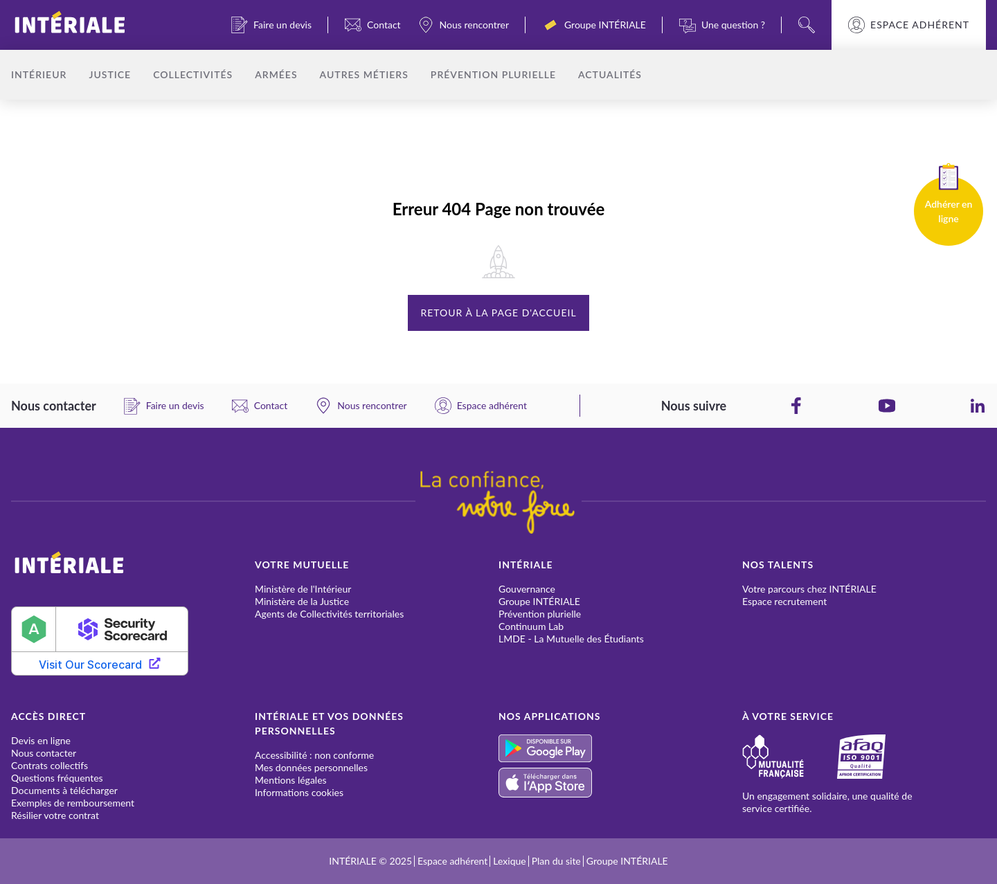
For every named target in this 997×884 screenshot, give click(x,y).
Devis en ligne (41, 740)
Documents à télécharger (64, 790)
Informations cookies (299, 792)
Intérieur (38, 74)
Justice (110, 74)
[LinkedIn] (977, 405)
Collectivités (193, 74)
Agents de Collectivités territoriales (329, 614)
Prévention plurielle (493, 74)
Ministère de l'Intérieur (303, 589)
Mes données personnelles (311, 767)
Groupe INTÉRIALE (539, 601)
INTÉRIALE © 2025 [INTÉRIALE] (370, 861)
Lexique (509, 861)
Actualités (610, 74)
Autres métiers (364, 74)
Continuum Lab (531, 626)
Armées (276, 74)
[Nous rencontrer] (463, 25)
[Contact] (373, 25)
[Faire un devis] (271, 25)
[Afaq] (878, 756)
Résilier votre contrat (55, 815)
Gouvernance (526, 589)
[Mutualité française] (789, 756)
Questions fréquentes (57, 778)
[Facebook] (796, 405)
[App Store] (620, 782)
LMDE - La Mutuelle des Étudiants (571, 638)
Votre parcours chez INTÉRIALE (809, 589)
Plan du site (556, 861)
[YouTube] (887, 405)
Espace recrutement (784, 601)
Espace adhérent (919, 24)
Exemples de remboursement (72, 803)
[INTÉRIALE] (92, 25)
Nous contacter (43, 753)
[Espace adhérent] (481, 405)
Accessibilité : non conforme (314, 755)
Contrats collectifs (49, 765)
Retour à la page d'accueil (498, 312)
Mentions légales (291, 780)
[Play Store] (620, 748)
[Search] (806, 25)
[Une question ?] (722, 25)
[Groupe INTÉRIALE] (594, 25)
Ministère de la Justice (302, 601)
